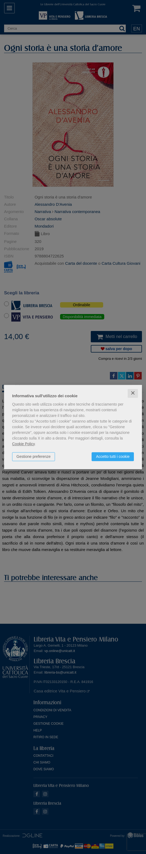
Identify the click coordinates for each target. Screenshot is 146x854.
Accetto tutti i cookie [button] (113, 456)
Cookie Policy (23, 444)
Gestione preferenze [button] (33, 456)
